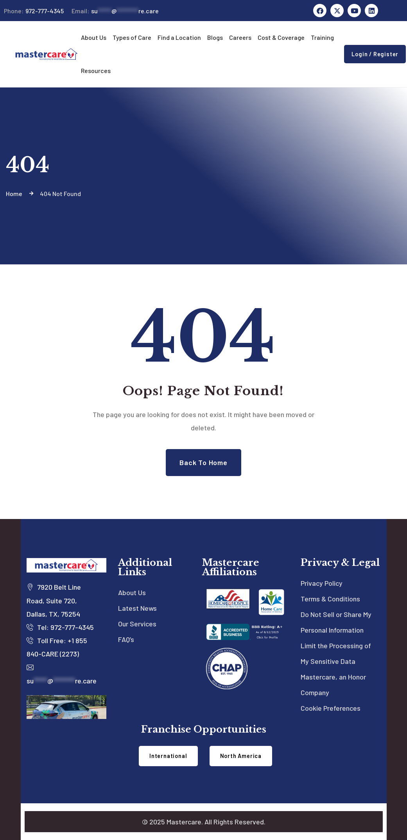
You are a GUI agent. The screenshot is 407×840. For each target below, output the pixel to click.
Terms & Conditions (330, 598)
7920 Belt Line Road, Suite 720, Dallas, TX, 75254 (54, 600)
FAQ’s (126, 639)
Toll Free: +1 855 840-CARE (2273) (57, 647)
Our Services (137, 623)
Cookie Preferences (330, 708)
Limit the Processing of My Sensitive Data (336, 653)
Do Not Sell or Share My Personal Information (336, 622)
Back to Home (203, 462)
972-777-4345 (34, 11)
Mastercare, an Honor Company (333, 684)
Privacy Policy (321, 583)
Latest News (137, 608)
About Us (132, 592)
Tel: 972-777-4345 (60, 627)
